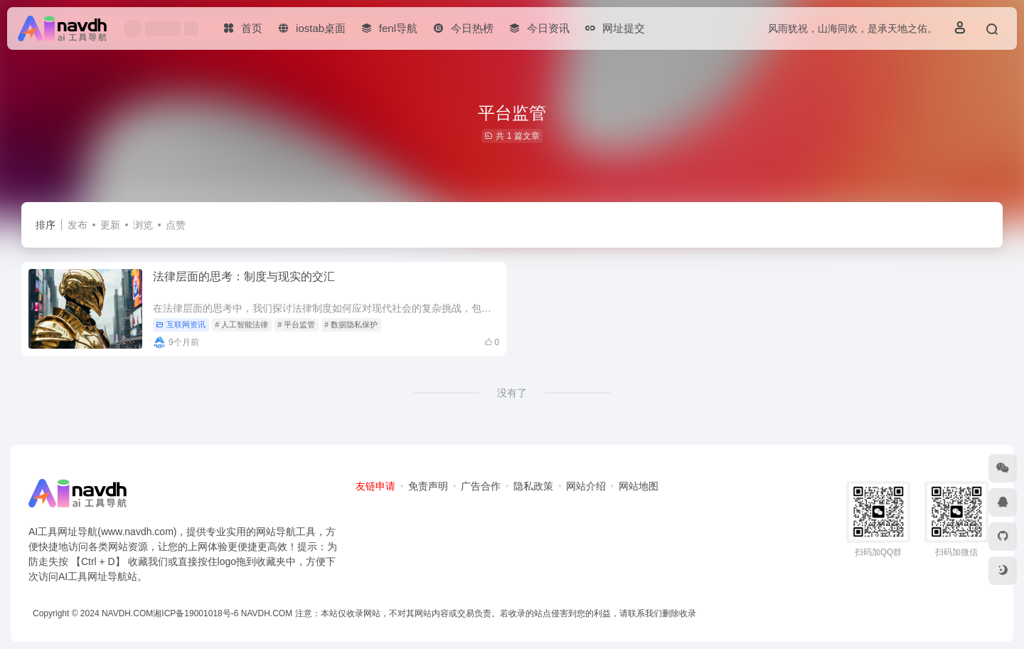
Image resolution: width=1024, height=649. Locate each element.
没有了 (512, 393)
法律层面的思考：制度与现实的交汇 (244, 276)
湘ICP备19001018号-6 (195, 613)
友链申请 (375, 486)
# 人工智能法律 (241, 324)
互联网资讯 (181, 324)
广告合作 (481, 486)
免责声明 (428, 486)
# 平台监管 (296, 324)
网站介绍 (586, 486)
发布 (77, 225)
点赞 (176, 225)
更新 (110, 225)
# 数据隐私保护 (351, 324)
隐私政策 (533, 486)
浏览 (143, 225)
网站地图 (638, 486)
